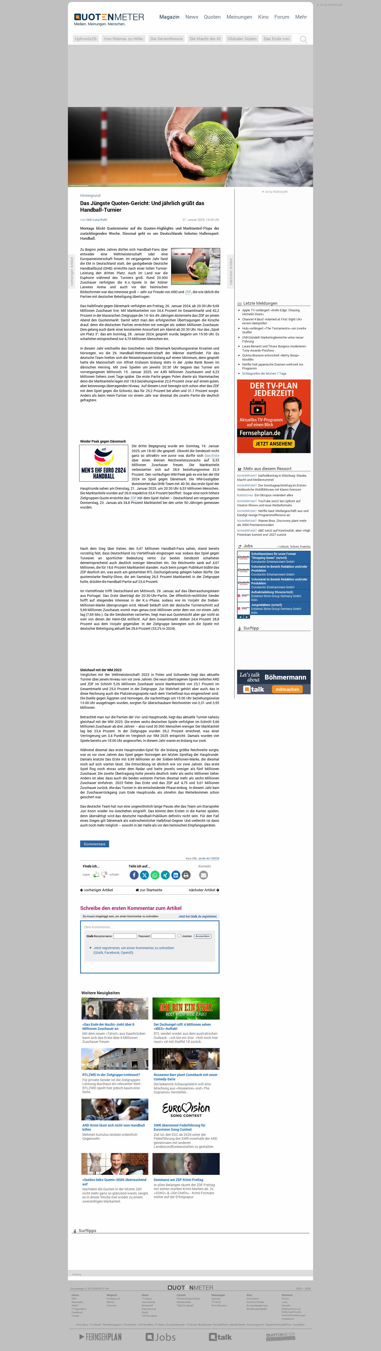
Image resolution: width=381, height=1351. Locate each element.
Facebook (77, 1312)
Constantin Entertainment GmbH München (271, 570)
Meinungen (239, 16)
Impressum (288, 1318)
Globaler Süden (242, 38)
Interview (112, 1305)
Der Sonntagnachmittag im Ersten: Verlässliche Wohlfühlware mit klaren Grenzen (272, 487)
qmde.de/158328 (209, 858)
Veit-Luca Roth (96, 220)
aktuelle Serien (237, 1324)
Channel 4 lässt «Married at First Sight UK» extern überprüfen (272, 321)
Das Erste (212, 455)
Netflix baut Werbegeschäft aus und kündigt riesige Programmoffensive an (272, 513)
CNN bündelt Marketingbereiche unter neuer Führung (273, 339)
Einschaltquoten (175, 1324)
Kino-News (253, 1298)
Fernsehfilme (220, 1324)
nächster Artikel (204, 890)
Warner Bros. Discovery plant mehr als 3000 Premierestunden (271, 523)
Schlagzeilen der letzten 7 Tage (264, 373)
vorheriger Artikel (96, 890)
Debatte (216, 1298)
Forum (281, 16)
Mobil (75, 1305)
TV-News (147, 1298)
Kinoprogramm (255, 1324)
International (149, 1309)
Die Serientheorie (167, 38)
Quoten (212, 16)
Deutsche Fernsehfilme (278, 1324)
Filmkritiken (130, 1324)
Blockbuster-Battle (257, 1309)
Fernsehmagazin (112, 1324)
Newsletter (77, 1302)
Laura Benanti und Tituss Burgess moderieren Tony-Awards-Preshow (274, 348)
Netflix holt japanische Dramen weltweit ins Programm (272, 366)
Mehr (301, 16)
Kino (263, 16)
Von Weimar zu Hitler (123, 38)
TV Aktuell (95, 1324)
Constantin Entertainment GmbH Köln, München (272, 557)
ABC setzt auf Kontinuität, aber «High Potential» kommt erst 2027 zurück (273, 532)
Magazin (169, 16)
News (191, 16)
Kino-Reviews (219, 1305)
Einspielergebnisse (257, 1305)
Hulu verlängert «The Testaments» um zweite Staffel (274, 330)
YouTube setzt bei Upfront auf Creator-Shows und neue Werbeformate (268, 503)
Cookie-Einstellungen (293, 1315)
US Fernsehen (145, 1324)
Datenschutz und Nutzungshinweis (291, 1310)
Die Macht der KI (205, 38)
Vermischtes (148, 1302)
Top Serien (299, 1324)
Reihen (110, 1302)
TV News (160, 1324)
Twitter (75, 1315)
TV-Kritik (216, 1302)
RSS (74, 1298)
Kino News (82, 1324)
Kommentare (94, 843)
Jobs (284, 1302)
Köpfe (145, 1312)
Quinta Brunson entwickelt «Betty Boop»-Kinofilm (271, 357)
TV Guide (192, 1324)
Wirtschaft (147, 1305)
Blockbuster (204, 1324)
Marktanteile (184, 1302)
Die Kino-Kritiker (255, 1302)
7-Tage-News (79, 1309)
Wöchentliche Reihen (188, 1298)
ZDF (188, 292)
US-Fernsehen (149, 1315)
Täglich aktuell (185, 1305)
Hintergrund (113, 1298)
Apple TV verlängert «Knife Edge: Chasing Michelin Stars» (271, 312)
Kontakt (286, 1305)
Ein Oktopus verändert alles (265, 495)
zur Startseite (149, 890)
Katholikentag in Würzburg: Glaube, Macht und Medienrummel (272, 477)
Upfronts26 (86, 38)
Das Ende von (277, 38)
